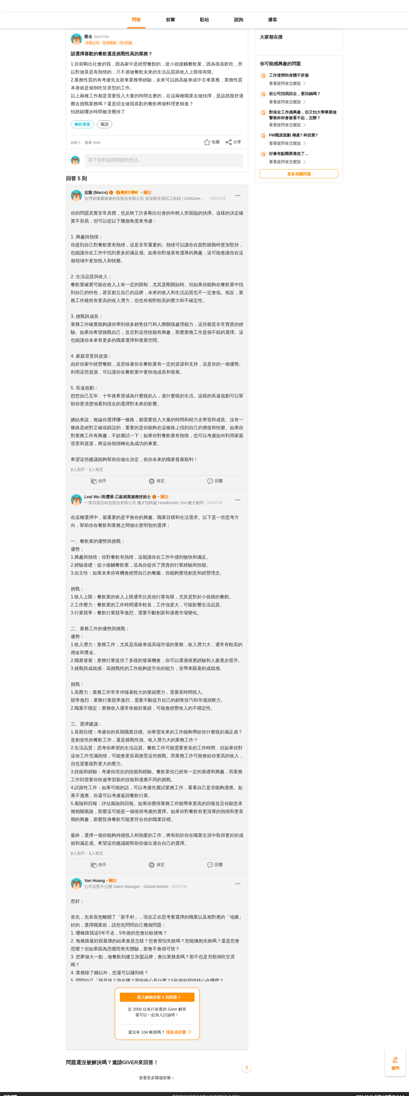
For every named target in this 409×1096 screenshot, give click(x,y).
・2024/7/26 (216, 198)
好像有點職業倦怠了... (288, 153)
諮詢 (238, 19)
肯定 (160, 481)
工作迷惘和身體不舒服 (289, 75)
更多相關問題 (299, 174)
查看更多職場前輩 (155, 1078)
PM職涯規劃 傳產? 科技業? (293, 135)
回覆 (219, 481)
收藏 (216, 142)
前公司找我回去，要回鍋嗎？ (295, 93)
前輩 (170, 19)
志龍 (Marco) (96, 192)
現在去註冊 (176, 1032)
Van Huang (94, 880)
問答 (136, 19)
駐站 (204, 19)
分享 (237, 142)
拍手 (102, 481)
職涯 (104, 124)
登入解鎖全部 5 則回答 (157, 997)
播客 (272, 19)
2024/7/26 (101, 37)
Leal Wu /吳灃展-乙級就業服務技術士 (117, 496)
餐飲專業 (82, 124)
